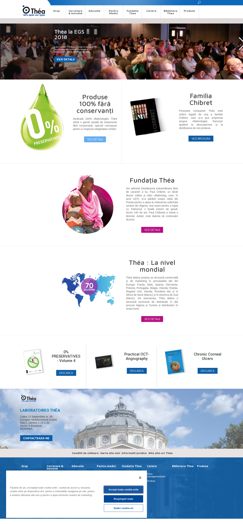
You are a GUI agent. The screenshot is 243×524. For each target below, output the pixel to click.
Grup (56, 10)
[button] (199, 3)
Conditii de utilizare (85, 453)
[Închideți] (140, 478)
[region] (76, 494)
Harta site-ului (110, 453)
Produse (189, 10)
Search (23, 2)
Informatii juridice (134, 453)
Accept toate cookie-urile (124, 489)
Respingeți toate (123, 498)
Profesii (151, 481)
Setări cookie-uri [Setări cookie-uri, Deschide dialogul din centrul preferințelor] (123, 508)
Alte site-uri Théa (160, 453)
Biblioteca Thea (170, 12)
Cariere (151, 10)
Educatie (94, 10)
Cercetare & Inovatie (75, 12)
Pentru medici (113, 12)
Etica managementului (156, 475)
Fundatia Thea (132, 12)
